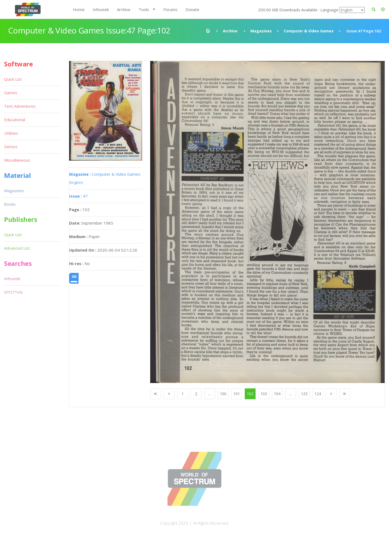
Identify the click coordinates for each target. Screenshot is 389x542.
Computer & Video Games (309, 30)
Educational (14, 119)
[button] (383, 9)
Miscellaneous (17, 160)
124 (317, 393)
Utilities (11, 133)
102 (250, 393)
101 (236, 393)
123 (304, 393)
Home (79, 9)
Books (10, 204)
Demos (11, 146)
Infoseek (101, 9)
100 (223, 393)
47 (78, 196)
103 (263, 393)
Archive (123, 9)
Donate (192, 9)
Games (10, 92)
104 (277, 393)
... (209, 393)
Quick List (13, 79)
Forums (170, 9)
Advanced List (17, 248)
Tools (144, 9)
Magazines (261, 30)
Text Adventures (20, 106)
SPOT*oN (13, 292)
